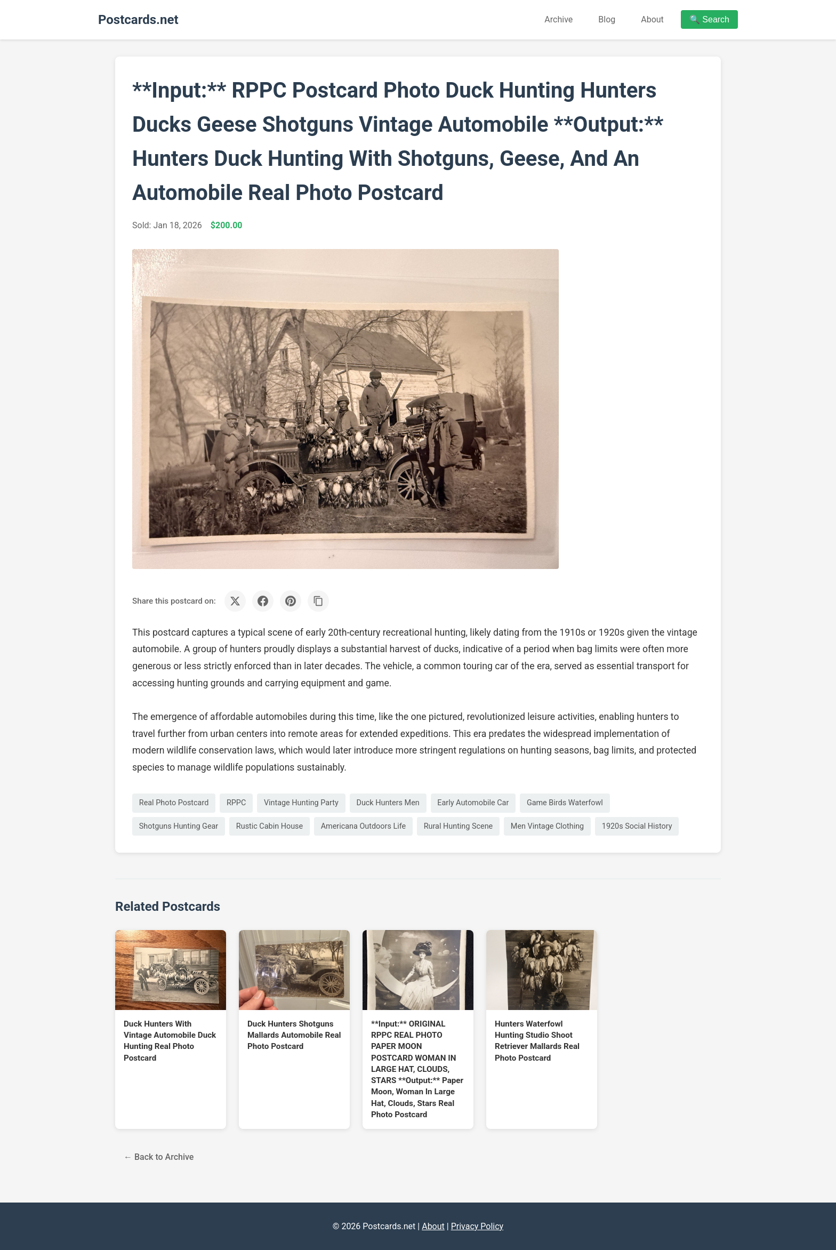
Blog (606, 19)
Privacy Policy (477, 1226)
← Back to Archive (159, 1157)
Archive (558, 19)
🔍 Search (709, 19)
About (652, 19)
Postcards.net (138, 19)
